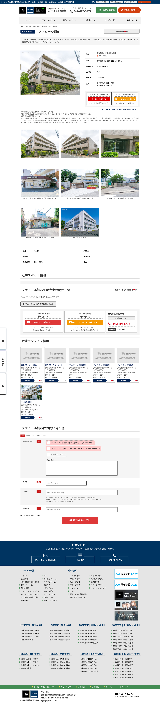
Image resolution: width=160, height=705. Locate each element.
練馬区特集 (95, 582)
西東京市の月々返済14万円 (122, 649)
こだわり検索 (75, 576)
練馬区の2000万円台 (89, 662)
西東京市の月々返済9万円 (122, 633)
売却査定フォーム (50, 579)
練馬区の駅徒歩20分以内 (60, 668)
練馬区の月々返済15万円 (124, 677)
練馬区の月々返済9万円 (123, 659)
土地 (71, 591)
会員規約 (81, 687)
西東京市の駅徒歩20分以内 (60, 640)
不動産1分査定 (129, 10)
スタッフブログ (49, 594)
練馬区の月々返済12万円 (124, 668)
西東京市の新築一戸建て (30, 630)
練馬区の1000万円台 (89, 659)
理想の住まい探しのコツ (30, 582)
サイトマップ (66, 687)
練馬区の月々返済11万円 (124, 665)
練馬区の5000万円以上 (89, 671)
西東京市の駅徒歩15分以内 (60, 636)
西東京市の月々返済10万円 (122, 636)
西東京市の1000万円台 (88, 630)
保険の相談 (25, 588)
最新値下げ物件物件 (77, 597)
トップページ (26, 576)
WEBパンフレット (50, 600)
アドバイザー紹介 (50, 582)
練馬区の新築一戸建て (29, 659)
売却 (45, 576)
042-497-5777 (119, 323)
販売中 (27, 380)
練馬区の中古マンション (30, 665)
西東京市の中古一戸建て (30, 633)
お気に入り (116, 2)
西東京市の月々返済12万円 (122, 643)
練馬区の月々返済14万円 (124, 674)
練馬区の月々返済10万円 (124, 662)
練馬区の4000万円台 (89, 668)
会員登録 (95, 687)
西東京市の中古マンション (31, 636)
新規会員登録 (109, 10)
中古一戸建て (75, 585)
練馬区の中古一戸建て (29, 662)
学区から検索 (75, 579)
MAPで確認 (102, 56)
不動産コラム (49, 597)
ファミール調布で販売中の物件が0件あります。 (122, 110)
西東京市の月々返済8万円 (122, 630)
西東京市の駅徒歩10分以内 (60, 633)
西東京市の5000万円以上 (89, 643)
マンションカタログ (98, 588)
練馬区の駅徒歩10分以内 (60, 662)
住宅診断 (24, 600)
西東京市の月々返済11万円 (122, 640)
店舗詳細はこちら (121, 318)
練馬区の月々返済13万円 (124, 671)
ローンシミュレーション (30, 594)
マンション (74, 588)
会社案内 (24, 579)
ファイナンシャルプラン (30, 591)
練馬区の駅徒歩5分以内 (60, 659)
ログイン (109, 687)
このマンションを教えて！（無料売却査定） (74, 448)
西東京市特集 (96, 576)
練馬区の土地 (26, 668)
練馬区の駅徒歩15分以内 (60, 665)
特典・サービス (27, 585)
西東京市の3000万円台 (88, 636)
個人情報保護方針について (30, 516)
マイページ (124, 687)
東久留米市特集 (97, 579)
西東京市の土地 (27, 640)
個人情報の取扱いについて (44, 687)
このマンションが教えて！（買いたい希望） (70, 442)
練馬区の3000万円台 (89, 665)
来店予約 (47, 585)
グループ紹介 (49, 591)
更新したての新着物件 (78, 594)
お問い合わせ (132, 20)
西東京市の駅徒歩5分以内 (60, 630)
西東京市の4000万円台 (88, 640)
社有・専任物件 (97, 585)
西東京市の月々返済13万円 (122, 646)
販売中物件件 (122, 31)
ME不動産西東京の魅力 (30, 597)
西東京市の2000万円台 (88, 633)
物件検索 (102, 2)
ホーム (27, 20)
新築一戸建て (75, 582)
